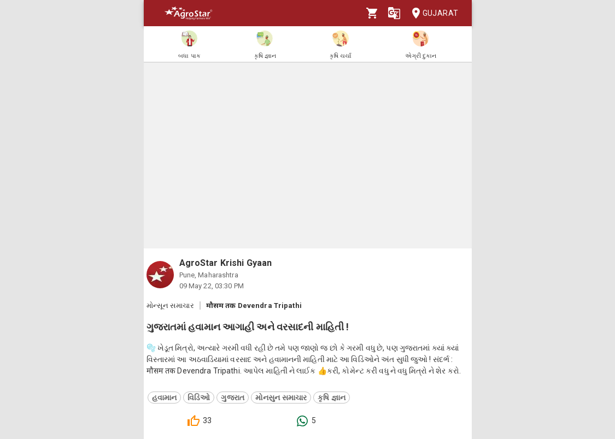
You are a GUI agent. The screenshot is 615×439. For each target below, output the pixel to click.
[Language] (394, 13)
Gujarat (432, 13)
